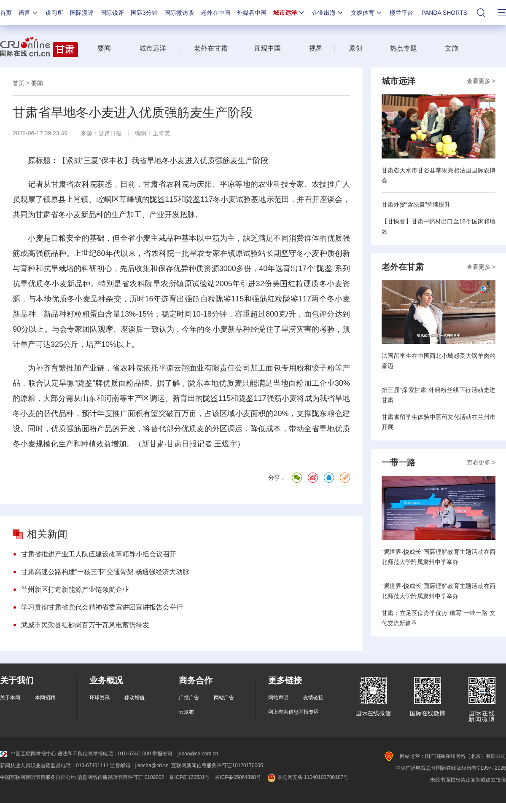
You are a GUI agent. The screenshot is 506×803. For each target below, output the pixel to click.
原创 (355, 48)
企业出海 (328, 12)
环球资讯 (99, 698)
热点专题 (403, 48)
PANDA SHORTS (444, 12)
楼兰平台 (401, 12)
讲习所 (54, 12)
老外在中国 (215, 12)
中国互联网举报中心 (28, 754)
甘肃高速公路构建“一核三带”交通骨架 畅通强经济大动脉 (105, 571)
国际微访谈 (179, 12)
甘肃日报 (110, 133)
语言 (29, 12)
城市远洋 (289, 12)
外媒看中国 (251, 12)
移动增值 (134, 698)
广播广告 (189, 698)
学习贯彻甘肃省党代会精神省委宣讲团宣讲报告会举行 (102, 607)
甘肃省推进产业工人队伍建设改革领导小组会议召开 (98, 554)
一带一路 (398, 462)
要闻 (104, 48)
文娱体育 (367, 12)
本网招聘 (45, 698)
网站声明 (278, 698)
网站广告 (224, 698)
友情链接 (313, 698)
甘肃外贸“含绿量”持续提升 (416, 204)
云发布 (186, 712)
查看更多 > (481, 81)
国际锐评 (112, 12)
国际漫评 (82, 12)
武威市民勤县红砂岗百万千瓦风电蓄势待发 (85, 624)
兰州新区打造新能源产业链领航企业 (75, 589)
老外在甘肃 (212, 48)
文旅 (451, 48)
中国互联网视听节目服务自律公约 (38, 777)
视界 (316, 48)
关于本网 (10, 698)
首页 (6, 12)
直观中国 (267, 48)
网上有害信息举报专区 (293, 712)
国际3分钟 (144, 12)
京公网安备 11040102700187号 (307, 777)
